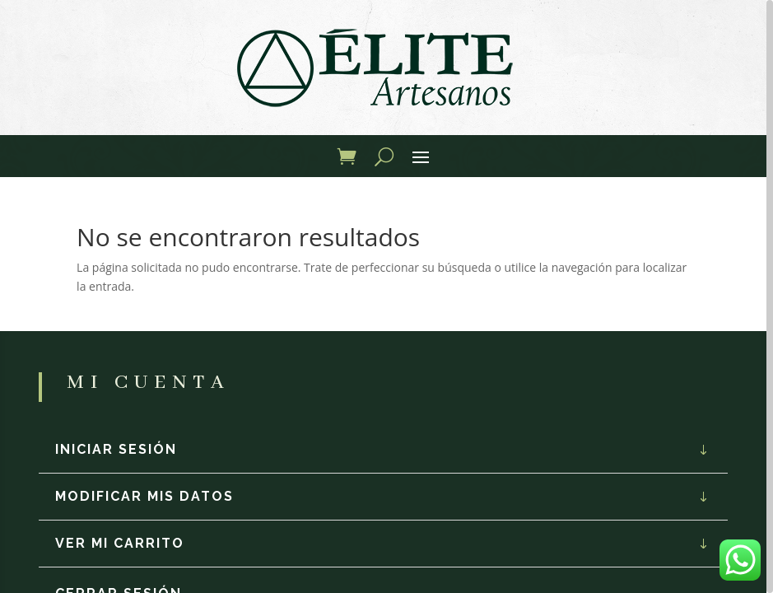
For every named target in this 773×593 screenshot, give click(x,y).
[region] (386, 296)
